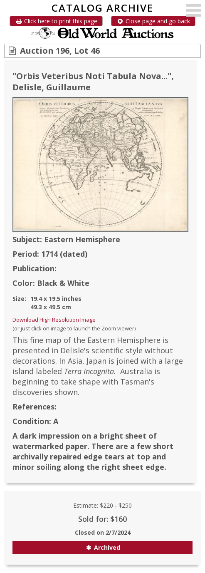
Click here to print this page (56, 21)
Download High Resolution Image (54, 319)
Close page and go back (153, 21)
